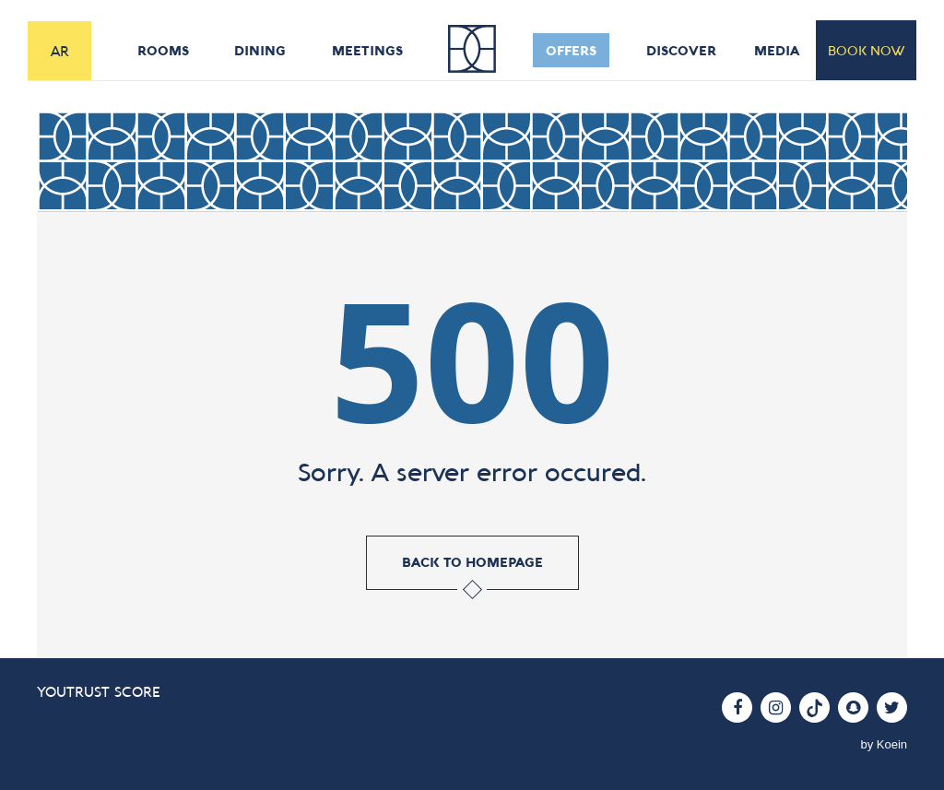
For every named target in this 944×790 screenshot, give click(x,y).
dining (260, 50)
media (777, 50)
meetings (367, 50)
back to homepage (472, 562)
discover (685, 50)
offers (573, 50)
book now (866, 50)
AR (60, 50)
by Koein (883, 744)
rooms (163, 50)
